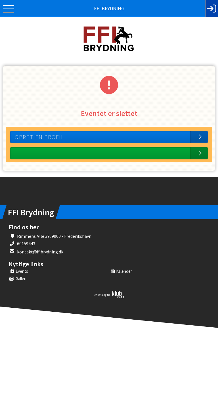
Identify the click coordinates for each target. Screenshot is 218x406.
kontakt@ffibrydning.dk (40, 252)
